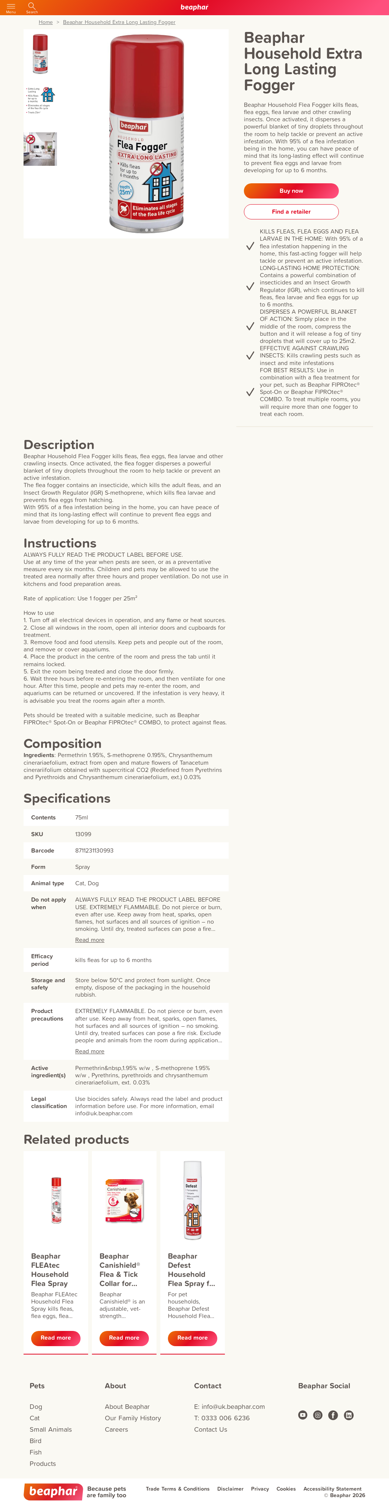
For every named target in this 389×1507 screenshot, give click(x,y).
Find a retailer (291, 211)
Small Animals (51, 1429)
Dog (36, 1406)
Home (46, 22)
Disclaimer (230, 1489)
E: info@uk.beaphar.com (229, 1406)
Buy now (291, 190)
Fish (36, 1452)
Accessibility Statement (333, 1489)
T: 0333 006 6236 (222, 1418)
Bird (35, 1440)
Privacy (260, 1489)
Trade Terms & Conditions (178, 1489)
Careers (116, 1429)
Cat (35, 1418)
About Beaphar (127, 1406)
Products (43, 1463)
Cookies (286, 1489)
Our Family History (133, 1418)
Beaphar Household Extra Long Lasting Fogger (119, 22)
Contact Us (210, 1429)
